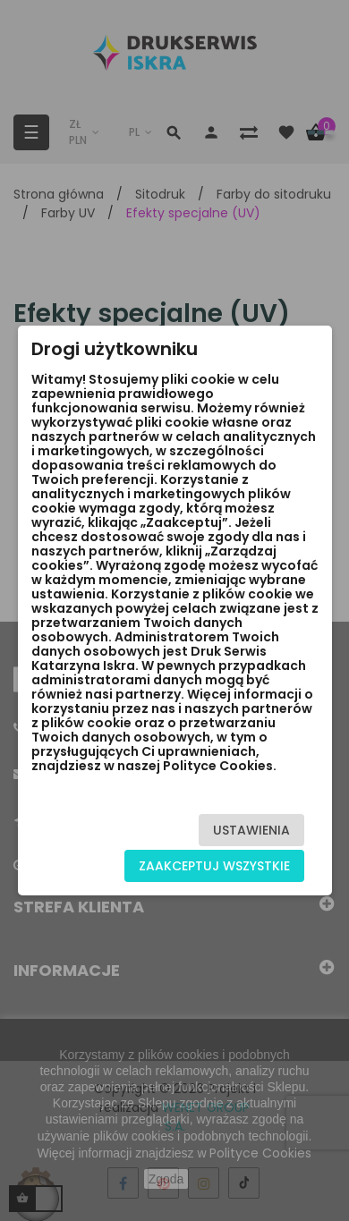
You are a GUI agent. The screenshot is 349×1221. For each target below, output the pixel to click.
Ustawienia (251, 830)
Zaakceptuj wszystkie (214, 866)
